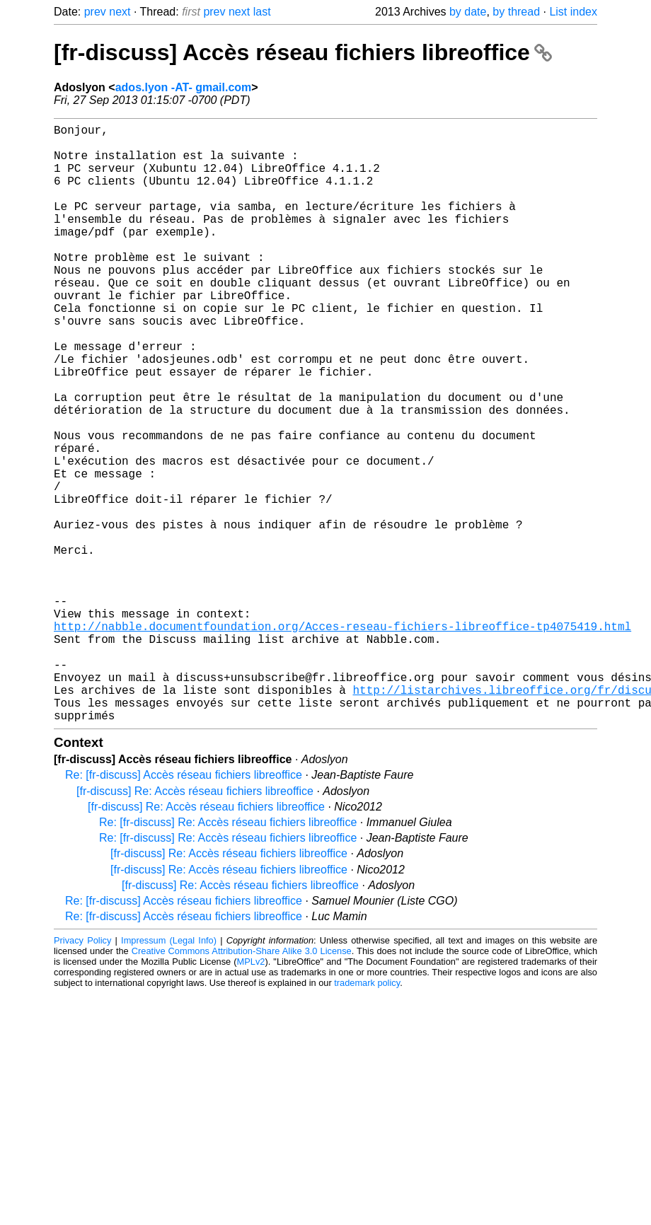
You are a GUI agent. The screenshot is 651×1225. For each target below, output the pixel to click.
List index (573, 12)
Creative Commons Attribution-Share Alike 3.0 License (242, 1084)
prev (95, 12)
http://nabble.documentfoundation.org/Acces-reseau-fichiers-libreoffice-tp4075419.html (342, 739)
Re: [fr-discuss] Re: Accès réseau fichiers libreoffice (228, 955)
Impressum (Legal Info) (169, 1073)
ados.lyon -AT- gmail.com (183, 87)
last (262, 12)
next (119, 12)
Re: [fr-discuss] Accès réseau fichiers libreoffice (183, 908)
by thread (516, 12)
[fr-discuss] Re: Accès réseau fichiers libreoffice (194, 924)
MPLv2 (251, 1094)
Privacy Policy (82, 1073)
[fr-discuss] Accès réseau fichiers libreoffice (303, 52)
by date (467, 12)
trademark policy (367, 1115)
